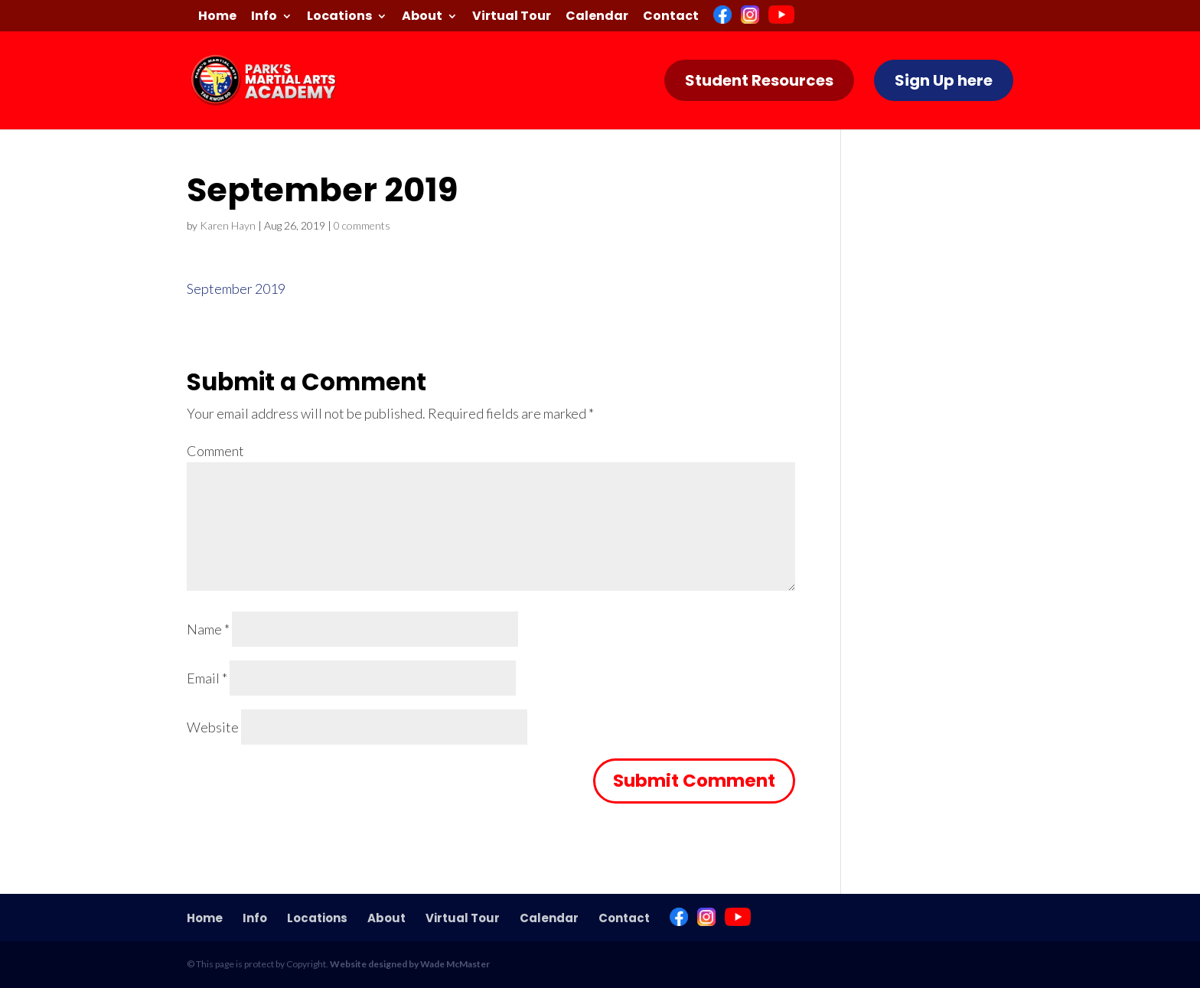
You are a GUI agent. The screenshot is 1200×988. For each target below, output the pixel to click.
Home (217, 17)
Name (208, 629)
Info (264, 17)
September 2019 (236, 288)
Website (213, 727)
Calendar (597, 17)
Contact (671, 17)
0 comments (362, 225)
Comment (215, 450)
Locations (339, 17)
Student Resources (759, 80)
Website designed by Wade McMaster (410, 964)
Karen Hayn (228, 225)
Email (207, 678)
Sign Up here (944, 80)
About (422, 17)
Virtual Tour (511, 17)
